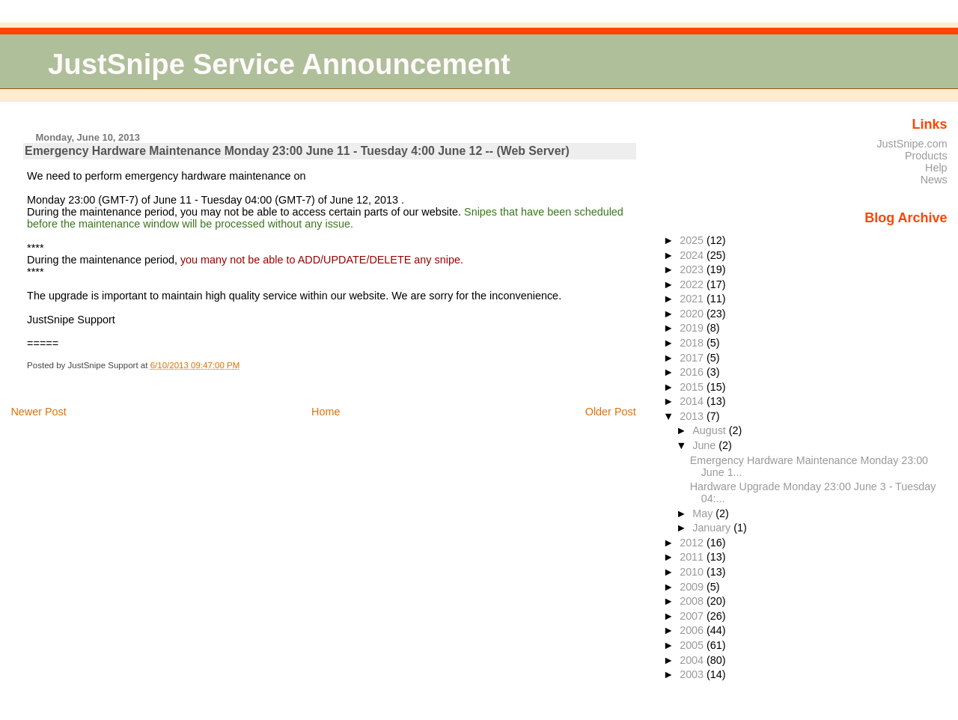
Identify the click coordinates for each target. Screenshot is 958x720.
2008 (693, 601)
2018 (693, 343)
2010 (693, 572)
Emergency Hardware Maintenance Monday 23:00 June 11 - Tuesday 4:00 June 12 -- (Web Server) (297, 150)
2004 (693, 660)
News (934, 180)
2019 (693, 328)
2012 (693, 543)
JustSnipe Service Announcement (279, 64)
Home (325, 412)
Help (936, 168)
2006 (693, 630)
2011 (693, 557)
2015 (693, 387)
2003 (693, 674)
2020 (693, 314)
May (704, 513)
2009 (693, 587)
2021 (693, 299)
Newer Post (38, 412)
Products (926, 156)
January (712, 528)
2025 (693, 240)
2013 (693, 416)
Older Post (610, 412)
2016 (693, 372)
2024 (693, 255)
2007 (693, 616)
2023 (693, 269)
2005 (693, 645)
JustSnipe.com (911, 144)
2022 (693, 284)
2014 (693, 401)
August (710, 430)
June (705, 445)
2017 (693, 358)
